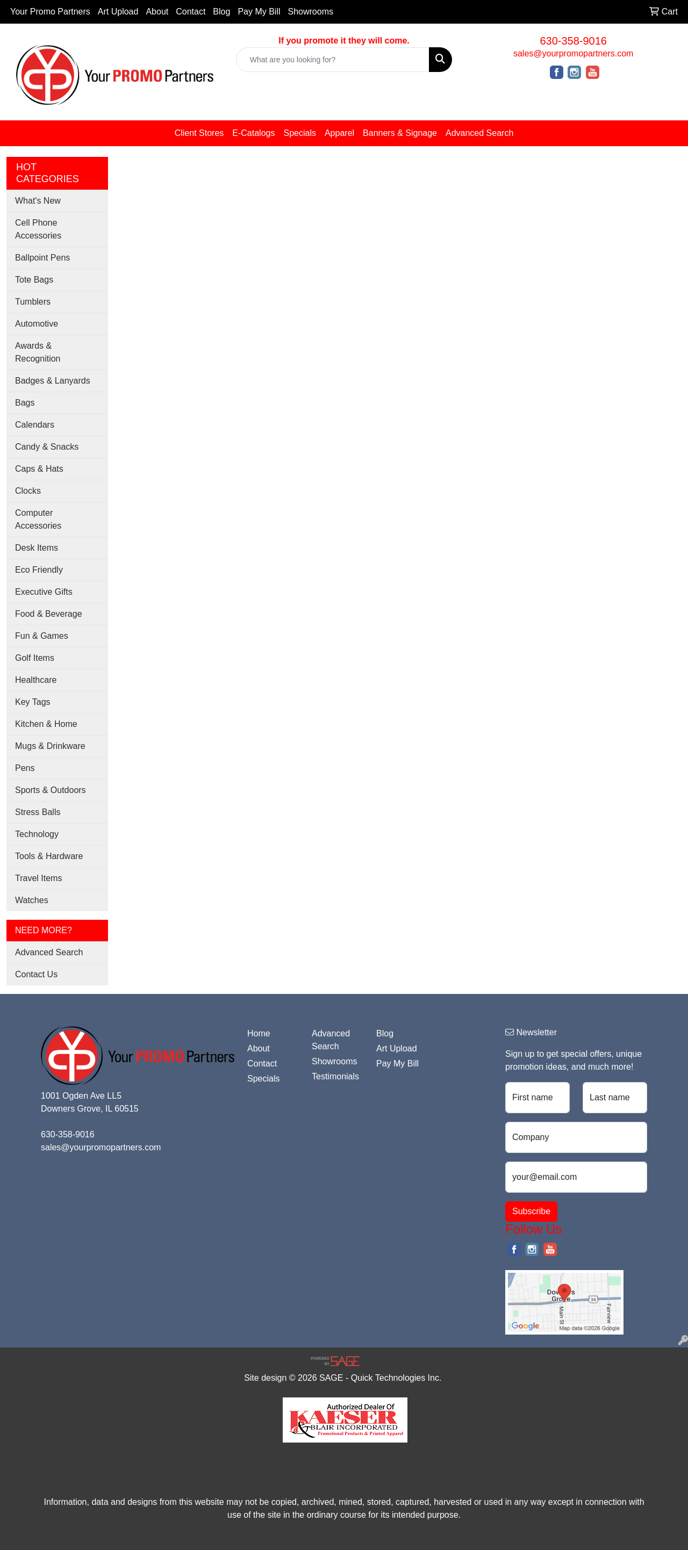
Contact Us (36, 974)
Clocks (28, 490)
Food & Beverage (48, 613)
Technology (37, 834)
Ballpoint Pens (42, 257)
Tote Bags (34, 279)
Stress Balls (37, 812)
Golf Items (34, 657)
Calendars (34, 424)
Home (258, 1033)
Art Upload (118, 11)
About (157, 11)
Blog (221, 11)
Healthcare (35, 679)
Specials (299, 133)
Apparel (339, 133)
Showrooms (310, 11)
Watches (31, 900)
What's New (38, 200)
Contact (190, 11)
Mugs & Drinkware (50, 746)
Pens (24, 768)
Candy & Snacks (46, 446)
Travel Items (38, 878)
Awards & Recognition (38, 352)
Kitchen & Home (46, 724)
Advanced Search (479, 133)
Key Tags (33, 701)
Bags (24, 402)
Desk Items (36, 547)
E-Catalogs (253, 133)
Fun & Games (41, 635)
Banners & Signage (400, 133)
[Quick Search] (333, 59)
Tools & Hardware (49, 856)
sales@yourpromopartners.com (573, 53)
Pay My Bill (259, 11)
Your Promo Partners (50, 11)
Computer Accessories (38, 519)
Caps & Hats (39, 468)
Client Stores (199, 133)
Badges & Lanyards (52, 380)
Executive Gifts (44, 591)
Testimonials (335, 1076)
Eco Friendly (39, 569)
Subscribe (531, 1211)
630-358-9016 (573, 41)
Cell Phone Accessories (38, 229)
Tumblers (33, 301)
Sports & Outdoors (50, 790)
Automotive (36, 323)
